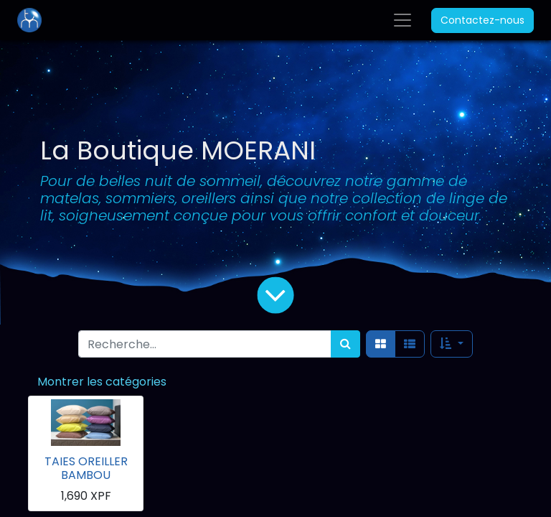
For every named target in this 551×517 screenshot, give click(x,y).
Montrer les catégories (101, 381)
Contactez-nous (482, 20)
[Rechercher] (345, 344)
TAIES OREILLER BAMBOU (86, 468)
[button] (451, 344)
